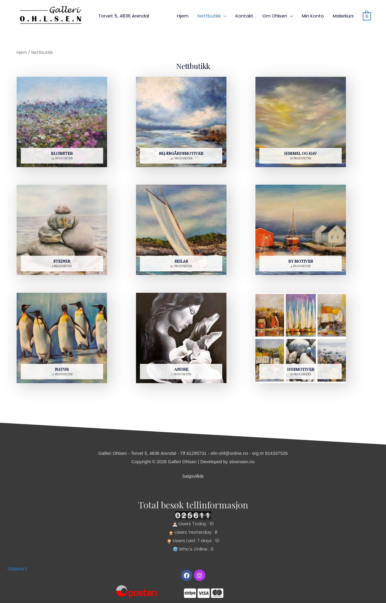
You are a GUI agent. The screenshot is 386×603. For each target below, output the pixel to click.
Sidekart (17, 568)
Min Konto (313, 16)
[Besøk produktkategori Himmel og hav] (300, 124)
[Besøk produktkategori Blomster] (62, 124)
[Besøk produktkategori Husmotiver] (300, 340)
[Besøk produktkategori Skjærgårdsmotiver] (181, 124)
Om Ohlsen (274, 16)
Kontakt (244, 16)
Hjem (182, 16)
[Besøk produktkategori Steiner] (62, 232)
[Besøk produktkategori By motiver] (300, 232)
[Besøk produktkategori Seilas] (181, 232)
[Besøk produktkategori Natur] (62, 340)
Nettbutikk (209, 16)
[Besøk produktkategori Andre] (181, 340)
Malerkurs (343, 16)
